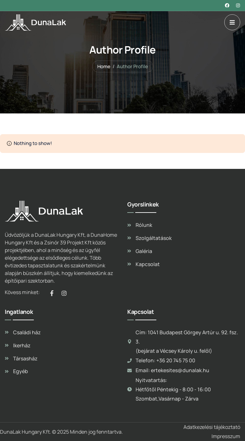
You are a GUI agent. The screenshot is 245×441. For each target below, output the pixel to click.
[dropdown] (232, 22)
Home (103, 66)
